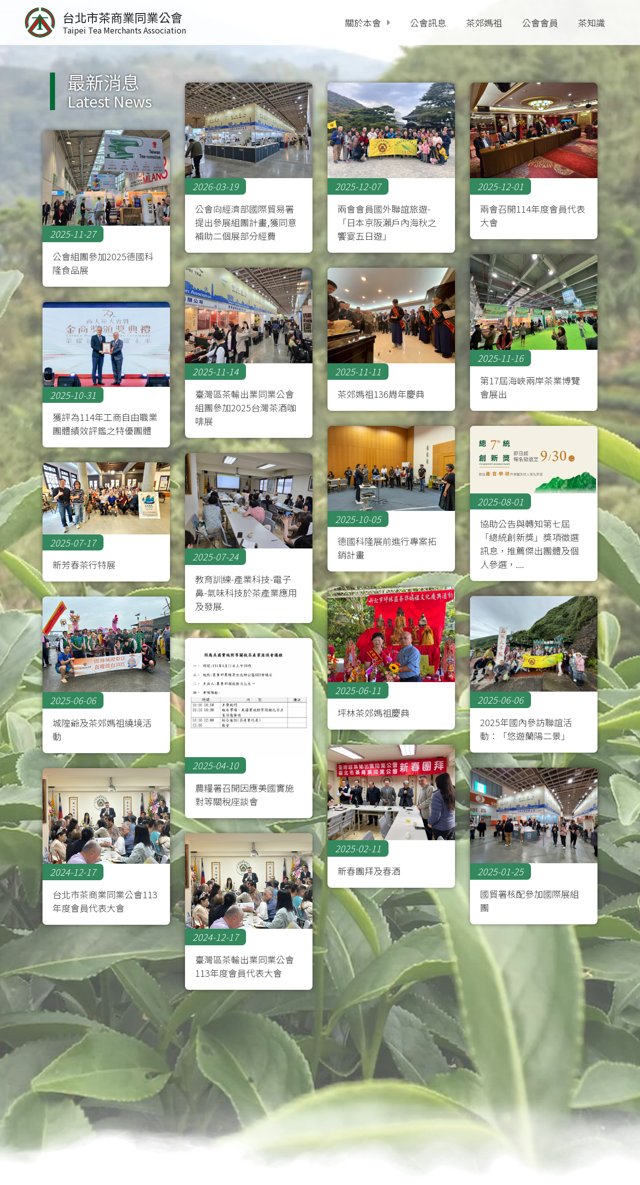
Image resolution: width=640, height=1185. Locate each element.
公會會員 (540, 22)
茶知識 (591, 22)
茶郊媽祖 (484, 22)
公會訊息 (428, 22)
